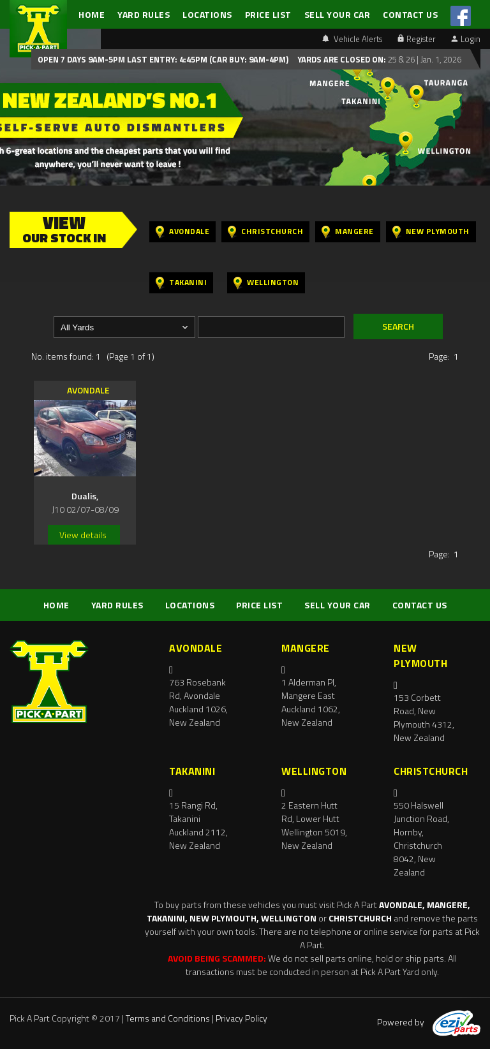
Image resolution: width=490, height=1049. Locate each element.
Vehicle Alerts (352, 39)
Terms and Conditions (168, 1018)
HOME (91, 14)
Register (416, 39)
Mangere (348, 231)
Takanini (181, 283)
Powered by (428, 1022)
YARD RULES (143, 14)
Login (465, 39)
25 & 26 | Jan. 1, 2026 (423, 59)
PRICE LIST (268, 14)
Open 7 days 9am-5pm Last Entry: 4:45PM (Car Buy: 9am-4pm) (163, 59)
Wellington (266, 283)
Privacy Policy (241, 1018)
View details (83, 534)
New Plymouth (431, 231)
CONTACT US (410, 14)
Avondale (182, 231)
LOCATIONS (207, 14)
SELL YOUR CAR (337, 14)
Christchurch (265, 231)
